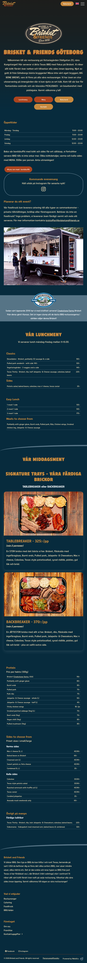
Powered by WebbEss (73, 958)
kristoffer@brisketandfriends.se (62, 220)
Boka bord (67, 4)
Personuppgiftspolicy (51, 958)
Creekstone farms (21, 676)
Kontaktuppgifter (12, 934)
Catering (8, 902)
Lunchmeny (23, 99)
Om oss (7, 926)
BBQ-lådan (8, 910)
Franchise (8, 930)
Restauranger (10, 898)
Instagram (23, 951)
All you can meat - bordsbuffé (18, 169)
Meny (44, 99)
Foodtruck (8, 906)
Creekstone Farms (65, 310)
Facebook (10, 951)
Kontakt (43, 107)
